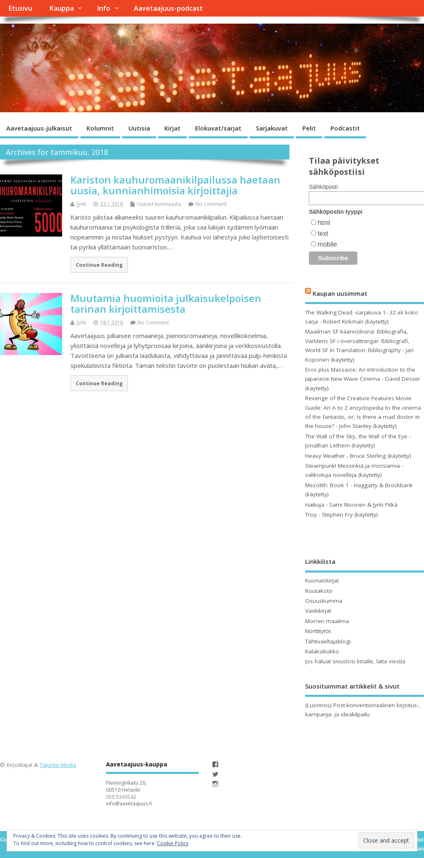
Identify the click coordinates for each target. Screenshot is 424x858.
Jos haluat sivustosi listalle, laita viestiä (355, 661)
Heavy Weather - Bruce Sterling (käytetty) (358, 455)
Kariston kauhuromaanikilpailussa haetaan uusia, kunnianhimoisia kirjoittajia (175, 185)
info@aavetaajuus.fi (129, 803)
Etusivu (20, 8)
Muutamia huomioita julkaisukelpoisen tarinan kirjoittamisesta (165, 303)
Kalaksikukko (322, 651)
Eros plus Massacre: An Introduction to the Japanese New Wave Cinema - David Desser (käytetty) (362, 379)
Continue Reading (99, 264)
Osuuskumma (323, 600)
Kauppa (61, 8)
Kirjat (172, 128)
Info (103, 8)
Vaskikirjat (318, 610)
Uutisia (139, 128)
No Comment (211, 204)
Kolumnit (100, 128)
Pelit (309, 128)
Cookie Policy (172, 843)
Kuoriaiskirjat (322, 580)
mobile (327, 244)
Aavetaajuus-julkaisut (39, 128)
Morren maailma (327, 621)
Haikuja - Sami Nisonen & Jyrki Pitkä (351, 504)
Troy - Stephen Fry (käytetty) (341, 514)
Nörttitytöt (318, 631)
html (324, 222)
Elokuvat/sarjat (218, 128)
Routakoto (318, 591)
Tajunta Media (58, 765)
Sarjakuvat (272, 128)
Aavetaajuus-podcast (168, 8)
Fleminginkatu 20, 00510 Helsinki (126, 786)
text (323, 233)
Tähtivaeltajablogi (328, 641)
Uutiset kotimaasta (159, 204)
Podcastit (345, 128)
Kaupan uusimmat (340, 293)
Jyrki (81, 204)
